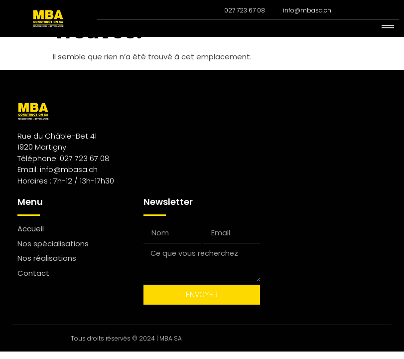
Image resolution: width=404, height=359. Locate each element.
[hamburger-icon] (388, 27)
